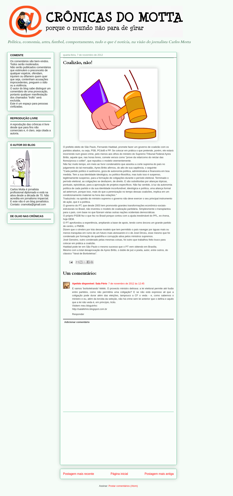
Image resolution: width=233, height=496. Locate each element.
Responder (78, 314)
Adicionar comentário (77, 322)
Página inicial (119, 473)
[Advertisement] (118, 438)
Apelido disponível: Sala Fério (89, 283)
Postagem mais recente (78, 473)
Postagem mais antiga (159, 473)
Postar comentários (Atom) (123, 485)
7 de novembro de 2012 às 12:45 (126, 283)
